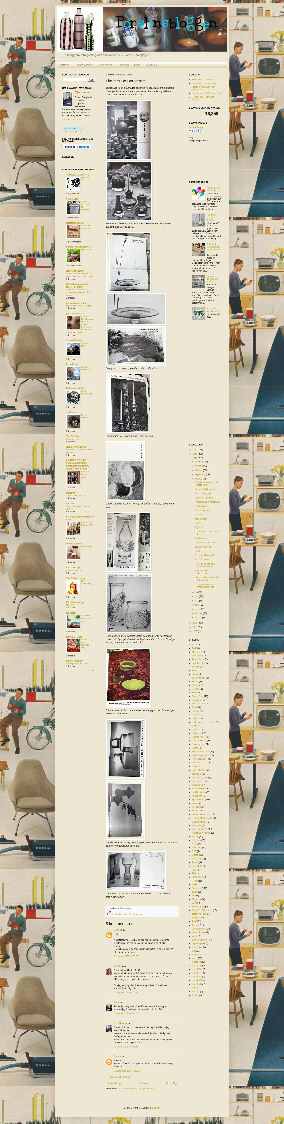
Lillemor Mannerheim (202, 818)
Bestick (195, 666)
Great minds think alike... (77, 496)
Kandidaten (197, 785)
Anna (116, 1002)
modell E (196, 973)
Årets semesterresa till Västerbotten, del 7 (205, 585)
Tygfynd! (199, 527)
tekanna (196, 991)
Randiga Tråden (74, 637)
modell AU (197, 965)
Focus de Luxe (199, 700)
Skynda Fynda (73, 340)
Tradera (195, 925)
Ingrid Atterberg (199, 770)
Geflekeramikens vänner (203, 722)
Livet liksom (86, 249)
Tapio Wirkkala (199, 914)
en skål (168, 842)
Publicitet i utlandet (204, 497)
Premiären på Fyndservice (207, 502)
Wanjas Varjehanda (76, 447)
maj (197, 600)
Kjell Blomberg (199, 799)
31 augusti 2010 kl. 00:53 (126, 956)
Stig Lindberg (198, 906)
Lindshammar (198, 822)
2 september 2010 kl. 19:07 (127, 1071)
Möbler (195, 836)
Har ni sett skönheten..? (213, 309)
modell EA (197, 976)
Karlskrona (197, 796)
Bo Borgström (122, 914)
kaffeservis (197, 954)
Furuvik (195, 711)
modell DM (197, 969)
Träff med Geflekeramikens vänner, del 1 (214, 248)
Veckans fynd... (202, 506)
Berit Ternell (197, 663)
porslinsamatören (75, 313)
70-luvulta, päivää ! (75, 388)
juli (196, 592)
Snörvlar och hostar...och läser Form (207, 483)
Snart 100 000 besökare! (213, 189)
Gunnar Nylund (199, 740)
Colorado (196, 689)
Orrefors (196, 855)
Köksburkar (152, 65)
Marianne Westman (201, 833)
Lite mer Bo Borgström (205, 489)
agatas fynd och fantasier (79, 247)
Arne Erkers (197, 655)
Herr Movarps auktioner (203, 79)
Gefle (137, 65)
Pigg (194, 870)
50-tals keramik (74, 543)
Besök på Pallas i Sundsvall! (203, 571)
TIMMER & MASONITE (77, 175)
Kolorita (195, 810)
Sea (194, 895)
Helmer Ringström (200, 751)
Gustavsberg (105, 65)
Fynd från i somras (203, 510)
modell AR (197, 962)
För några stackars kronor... (211, 217)
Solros (195, 903)
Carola (117, 930)
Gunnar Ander (198, 737)
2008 (195, 627)
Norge (195, 844)
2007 (195, 631)
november (200, 466)
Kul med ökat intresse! (205, 542)
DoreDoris (71, 493)
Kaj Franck (197, 781)
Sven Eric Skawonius (202, 910)
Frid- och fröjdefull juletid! (85, 474)
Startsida (64, 65)
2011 (195, 454)
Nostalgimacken (74, 223)
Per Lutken (197, 866)
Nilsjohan (196, 840)
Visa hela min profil (71, 119)
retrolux (70, 503)
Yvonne (118, 966)
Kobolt (195, 803)
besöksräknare (196, 127)
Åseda (142, 914)
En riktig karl (87, 546)
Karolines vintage (75, 602)
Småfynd (199, 523)
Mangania (196, 825)
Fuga (194, 707)
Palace (195, 862)
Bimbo (195, 670)
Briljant (195, 681)
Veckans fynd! (201, 538)
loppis (194, 958)
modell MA (197, 980)
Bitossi (195, 674)
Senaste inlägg (114, 1083)
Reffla (194, 881)
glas (194, 951)
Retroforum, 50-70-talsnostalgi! (207, 93)
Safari (194, 892)
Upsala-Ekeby (198, 928)
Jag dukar (196, 774)
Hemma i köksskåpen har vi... (212, 279)
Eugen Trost (198, 696)
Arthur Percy (198, 659)
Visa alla (92, 670)
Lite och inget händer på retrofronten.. (206, 578)
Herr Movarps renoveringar (205, 83)
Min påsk (70, 605)
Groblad (198, 551)
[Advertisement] (203, 383)
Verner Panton (199, 932)
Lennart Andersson (201, 814)
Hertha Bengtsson (200, 755)
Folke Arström (198, 703)
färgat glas (197, 947)
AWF (194, 648)
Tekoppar (196, 917)
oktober (199, 470)
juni (197, 596)
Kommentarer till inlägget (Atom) (138, 1088)
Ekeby (195, 692)
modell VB (197, 984)
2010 (195, 458)
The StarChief (73, 436)
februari (199, 613)
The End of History (75, 578)
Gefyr (194, 725)
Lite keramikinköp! (203, 547)
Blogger (156, 1108)
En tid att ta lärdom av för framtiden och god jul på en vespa (78, 292)
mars (198, 609)
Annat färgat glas (203, 493)
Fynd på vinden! (202, 559)
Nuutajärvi (197, 847)
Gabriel (195, 714)
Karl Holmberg (199, 792)
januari (198, 617)
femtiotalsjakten (74, 661)
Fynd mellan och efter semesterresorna (205, 565)
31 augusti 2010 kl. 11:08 (126, 1013)
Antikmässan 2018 (74, 570)
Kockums (196, 807)
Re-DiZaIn (71, 613)
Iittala (194, 766)
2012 (195, 449)
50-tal (194, 644)
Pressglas (196, 877)
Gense (195, 729)
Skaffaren (71, 412)
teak (194, 987)
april (197, 605)
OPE (194, 851)
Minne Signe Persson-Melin (78, 306)
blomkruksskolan (200, 940)
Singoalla (196, 899)
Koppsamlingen (83, 65)
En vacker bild (72, 439)
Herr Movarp (120, 1023)
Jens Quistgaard (200, 777)
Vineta (195, 936)
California (196, 685)
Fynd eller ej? (73, 567)
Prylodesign (72, 364)
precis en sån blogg (76, 303)
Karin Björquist (199, 788)
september (200, 474)
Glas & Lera (72, 199)
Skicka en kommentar (120, 1077)
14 (196, 137)
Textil (194, 921)
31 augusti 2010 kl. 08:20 (126, 992)
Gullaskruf (197, 733)
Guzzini (195, 748)
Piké (194, 873)
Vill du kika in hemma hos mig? (87, 618)
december (200, 461)
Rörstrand (123, 65)
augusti (199, 479)
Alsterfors (196, 652)
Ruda (194, 884)
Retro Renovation (75, 271)
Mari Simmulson (199, 829)
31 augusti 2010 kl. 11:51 (126, 1046)
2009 (195, 623)
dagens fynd (198, 943)
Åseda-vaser (201, 519)
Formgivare (134, 914)
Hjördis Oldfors (199, 759)
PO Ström (199, 514)
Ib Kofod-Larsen (199, 762)
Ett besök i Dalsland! (204, 555)
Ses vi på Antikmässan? (77, 663)
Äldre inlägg (171, 1083)
